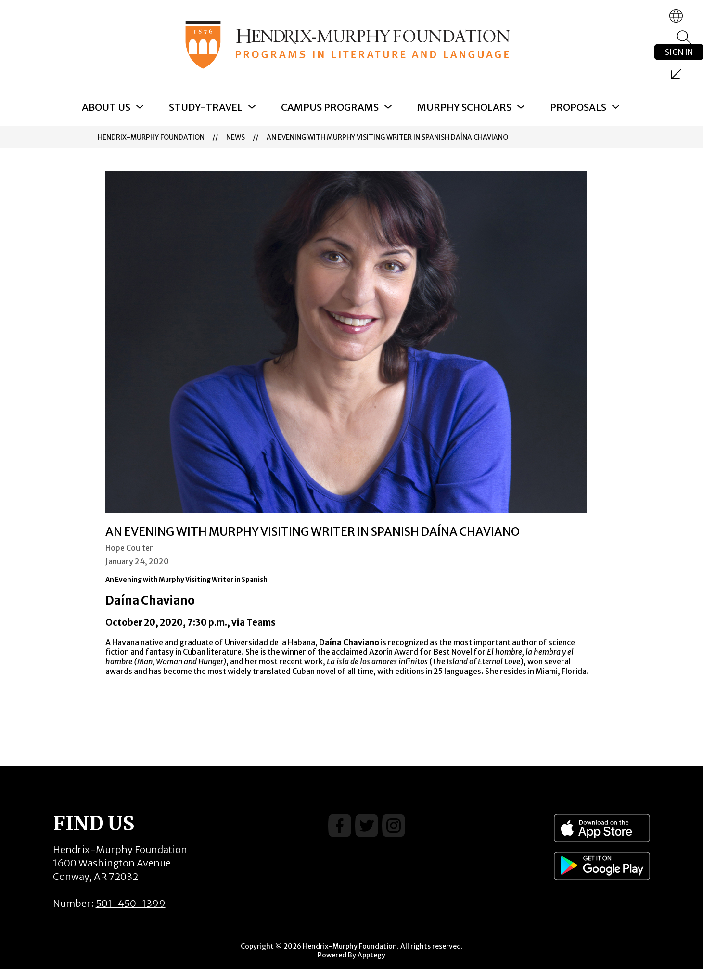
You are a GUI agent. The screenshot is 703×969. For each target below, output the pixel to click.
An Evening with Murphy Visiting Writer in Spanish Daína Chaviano (387, 137)
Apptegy (371, 955)
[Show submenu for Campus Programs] (330, 107)
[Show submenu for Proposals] (578, 107)
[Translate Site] (676, 16)
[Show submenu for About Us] (106, 107)
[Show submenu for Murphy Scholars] (464, 107)
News (235, 137)
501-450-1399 (131, 903)
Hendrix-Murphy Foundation (151, 137)
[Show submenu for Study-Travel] (206, 107)
